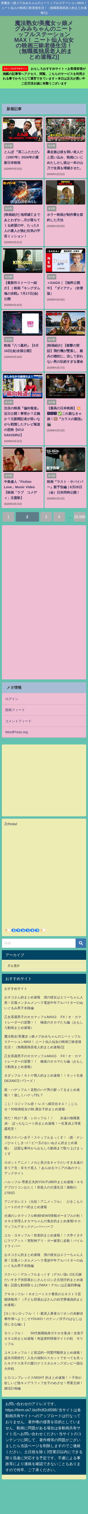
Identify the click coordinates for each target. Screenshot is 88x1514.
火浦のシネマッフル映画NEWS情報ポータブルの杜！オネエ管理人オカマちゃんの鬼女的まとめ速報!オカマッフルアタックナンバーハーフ (43, 1221)
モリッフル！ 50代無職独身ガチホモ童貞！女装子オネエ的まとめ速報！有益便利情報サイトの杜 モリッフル (44, 1338)
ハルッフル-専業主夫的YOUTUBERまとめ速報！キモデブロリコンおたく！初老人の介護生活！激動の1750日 (43, 1187)
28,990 (79, 517)
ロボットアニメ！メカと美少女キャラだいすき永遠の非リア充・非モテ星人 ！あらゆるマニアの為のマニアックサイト (43, 1168)
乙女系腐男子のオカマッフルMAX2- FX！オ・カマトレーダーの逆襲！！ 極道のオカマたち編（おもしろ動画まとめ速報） (43, 1022)
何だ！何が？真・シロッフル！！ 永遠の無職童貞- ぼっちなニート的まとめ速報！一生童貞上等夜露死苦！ (42, 1123)
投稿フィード (15, 709)
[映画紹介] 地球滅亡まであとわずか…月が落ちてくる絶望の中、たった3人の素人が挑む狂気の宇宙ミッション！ (22, 225)
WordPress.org (16, 732)
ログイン (11, 698)
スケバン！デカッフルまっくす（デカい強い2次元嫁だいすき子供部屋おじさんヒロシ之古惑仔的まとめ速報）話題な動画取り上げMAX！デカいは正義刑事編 (43, 1280)
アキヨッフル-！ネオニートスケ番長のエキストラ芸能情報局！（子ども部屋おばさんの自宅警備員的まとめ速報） (43, 1299)
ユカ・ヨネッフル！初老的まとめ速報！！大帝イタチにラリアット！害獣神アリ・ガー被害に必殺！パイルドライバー (43, 1241)
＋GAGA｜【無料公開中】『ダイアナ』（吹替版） (65, 288)
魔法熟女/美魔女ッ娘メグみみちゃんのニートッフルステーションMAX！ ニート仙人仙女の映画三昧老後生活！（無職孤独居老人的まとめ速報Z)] (42, 1042)
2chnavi (10, 824)
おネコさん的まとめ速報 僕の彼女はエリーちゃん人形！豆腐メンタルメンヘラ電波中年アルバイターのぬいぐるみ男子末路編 (43, 1003)
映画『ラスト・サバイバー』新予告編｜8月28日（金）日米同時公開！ (65, 487)
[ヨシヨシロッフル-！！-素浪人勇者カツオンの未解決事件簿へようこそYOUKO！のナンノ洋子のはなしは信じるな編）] (43, 1319)
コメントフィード (18, 721)
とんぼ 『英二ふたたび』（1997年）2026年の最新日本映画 (22, 157)
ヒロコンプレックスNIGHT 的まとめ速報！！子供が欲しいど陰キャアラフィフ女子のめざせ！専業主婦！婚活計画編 (43, 1383)
